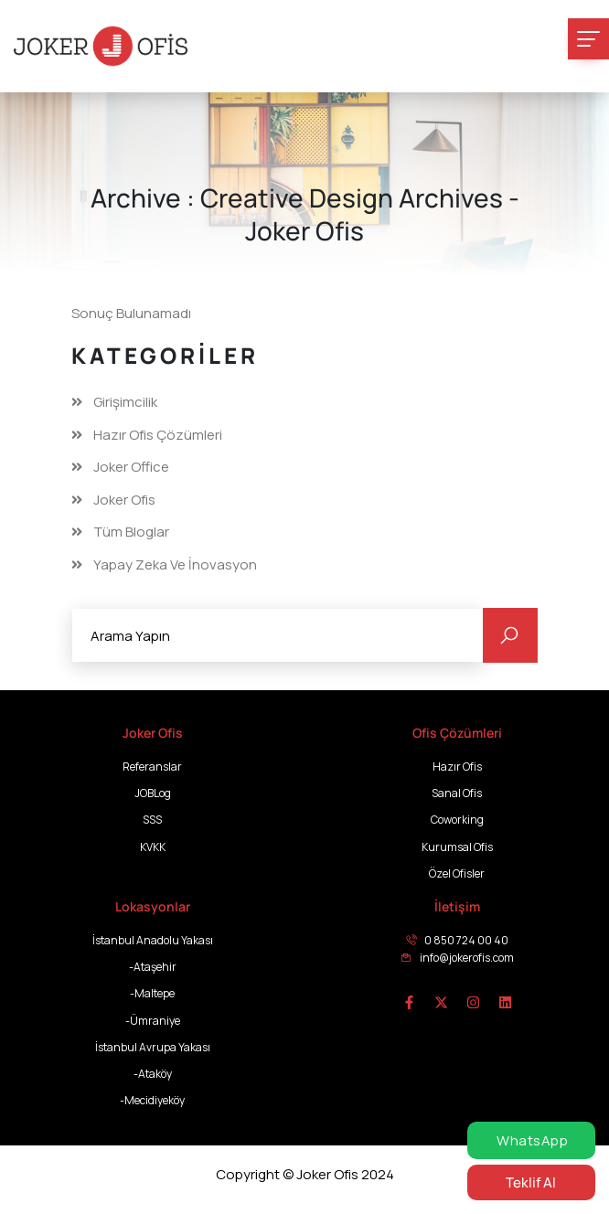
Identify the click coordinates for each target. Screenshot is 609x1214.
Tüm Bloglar (131, 532)
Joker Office (131, 467)
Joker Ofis (124, 500)
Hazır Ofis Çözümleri (157, 435)
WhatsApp (531, 1140)
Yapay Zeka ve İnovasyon (175, 565)
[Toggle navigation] (588, 38)
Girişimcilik (125, 402)
